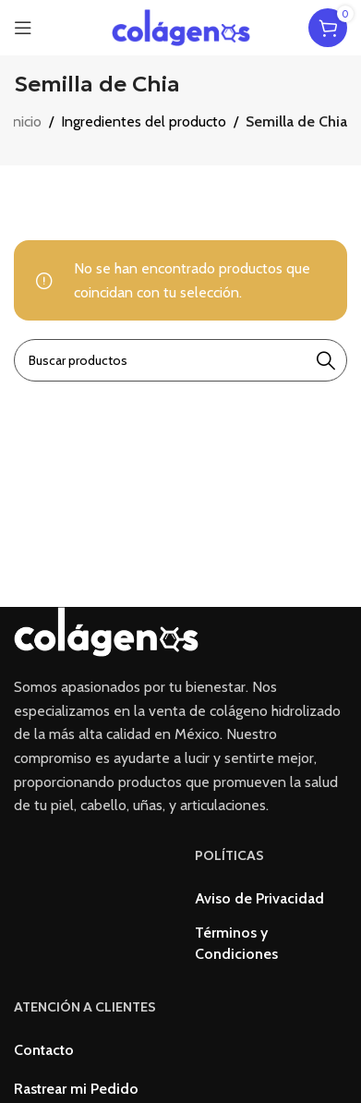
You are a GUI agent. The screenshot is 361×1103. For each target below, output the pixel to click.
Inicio (25, 121)
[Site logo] (181, 26)
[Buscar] (180, 360)
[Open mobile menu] (23, 27)
